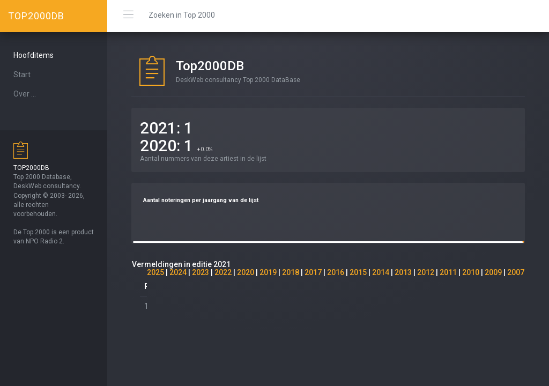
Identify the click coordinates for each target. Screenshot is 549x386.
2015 (358, 272)
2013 (403, 272)
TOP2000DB (36, 15)
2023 (200, 272)
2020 (245, 272)
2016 (335, 272)
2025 (155, 272)
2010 (470, 272)
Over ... (24, 94)
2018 (290, 272)
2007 (515, 272)
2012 (425, 272)
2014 (380, 272)
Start (22, 74)
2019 (268, 272)
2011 (448, 272)
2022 (223, 272)
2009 (493, 272)
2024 (178, 272)
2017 (313, 272)
